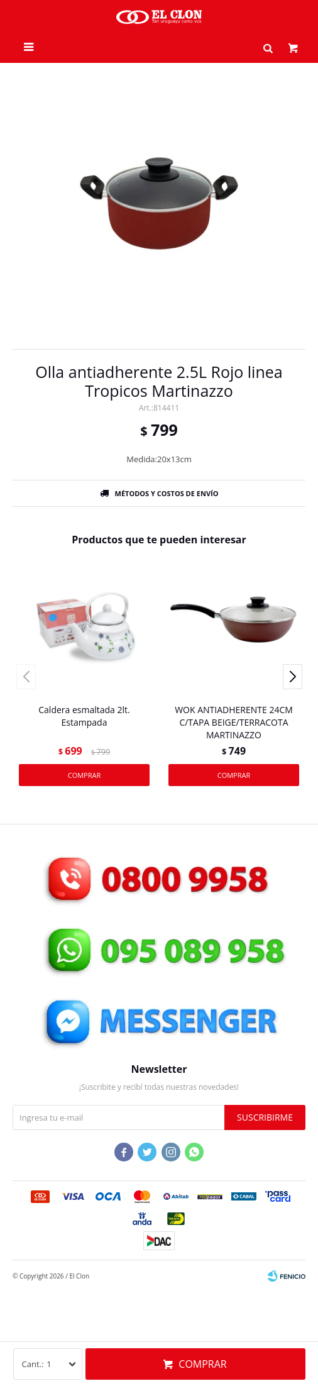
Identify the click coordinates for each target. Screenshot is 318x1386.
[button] (267, 47)
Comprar (202, 1364)
